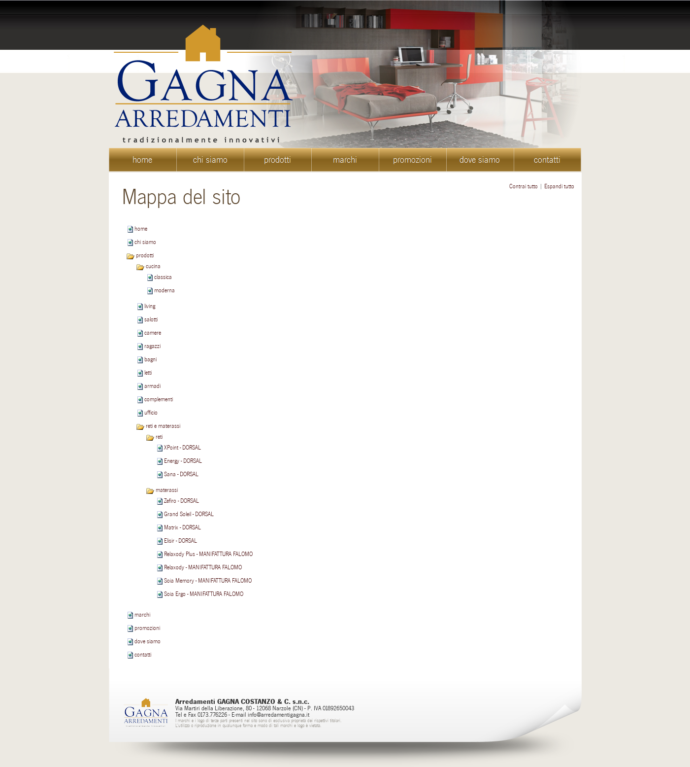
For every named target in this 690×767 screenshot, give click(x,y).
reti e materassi (158, 426)
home (140, 229)
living (149, 306)
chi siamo (145, 242)
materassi (162, 490)
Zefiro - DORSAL (181, 501)
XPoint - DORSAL (182, 448)
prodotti (140, 255)
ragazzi (152, 346)
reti (154, 437)
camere (152, 333)
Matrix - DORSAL (182, 527)
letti (148, 373)
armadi (152, 386)
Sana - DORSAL (181, 474)
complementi (158, 399)
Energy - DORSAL (183, 461)
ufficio (151, 413)
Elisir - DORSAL (180, 541)
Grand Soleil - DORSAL (189, 514)
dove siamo (147, 641)
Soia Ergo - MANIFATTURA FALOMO (203, 594)
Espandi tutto (559, 186)
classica (163, 277)
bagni (150, 359)
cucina (148, 266)
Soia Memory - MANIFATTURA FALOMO (208, 581)
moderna (164, 290)
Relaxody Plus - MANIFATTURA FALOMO (208, 554)
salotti (151, 319)
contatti (142, 655)
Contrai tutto (523, 186)
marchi (142, 615)
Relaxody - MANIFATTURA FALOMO (203, 567)
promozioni (147, 628)
